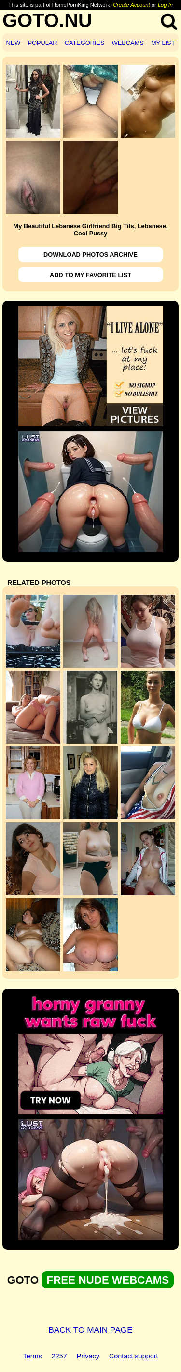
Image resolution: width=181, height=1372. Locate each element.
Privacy (88, 1356)
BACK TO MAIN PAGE (90, 1330)
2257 (59, 1356)
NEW (13, 42)
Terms (32, 1356)
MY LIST (163, 42)
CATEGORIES (85, 42)
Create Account (131, 5)
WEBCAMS (128, 42)
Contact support (133, 1356)
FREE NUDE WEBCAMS (107, 1280)
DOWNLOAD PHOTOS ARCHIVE (90, 254)
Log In (165, 5)
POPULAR (42, 42)
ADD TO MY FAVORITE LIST (90, 274)
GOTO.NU (47, 20)
